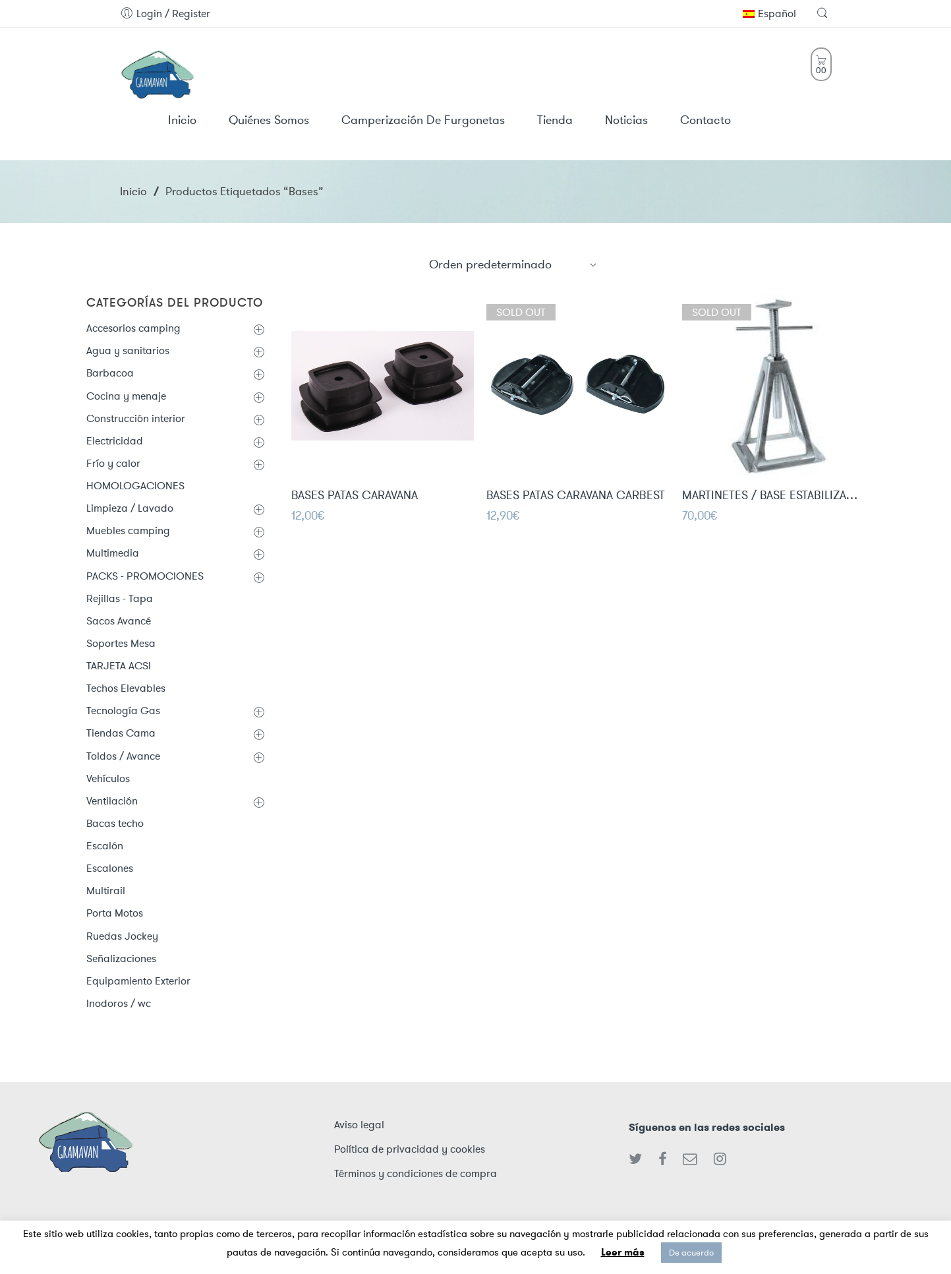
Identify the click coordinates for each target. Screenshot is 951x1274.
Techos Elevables (125, 688)
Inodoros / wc (118, 1003)
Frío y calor (113, 463)
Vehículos (108, 778)
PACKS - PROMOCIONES (145, 576)
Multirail (105, 890)
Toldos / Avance (123, 756)
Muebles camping (128, 530)
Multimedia (112, 553)
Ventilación (112, 801)
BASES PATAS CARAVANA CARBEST (575, 499)
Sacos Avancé (118, 621)
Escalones (109, 868)
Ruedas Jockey (122, 936)
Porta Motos (114, 913)
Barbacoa (110, 373)
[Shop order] (513, 264)
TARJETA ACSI (118, 665)
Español (769, 13)
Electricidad (114, 441)
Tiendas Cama (121, 733)
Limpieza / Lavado (129, 508)
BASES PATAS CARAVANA (354, 498)
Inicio (133, 191)
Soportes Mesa (121, 643)
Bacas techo (115, 823)
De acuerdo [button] (691, 1252)
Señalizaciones (121, 958)
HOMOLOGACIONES (135, 485)
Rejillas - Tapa (119, 598)
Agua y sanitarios (127, 350)
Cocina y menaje (126, 396)
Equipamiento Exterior (138, 981)
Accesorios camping (133, 328)
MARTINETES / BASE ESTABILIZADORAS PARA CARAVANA (773, 501)
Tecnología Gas (123, 710)
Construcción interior (135, 418)
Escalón (104, 845)
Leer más (623, 1252)
